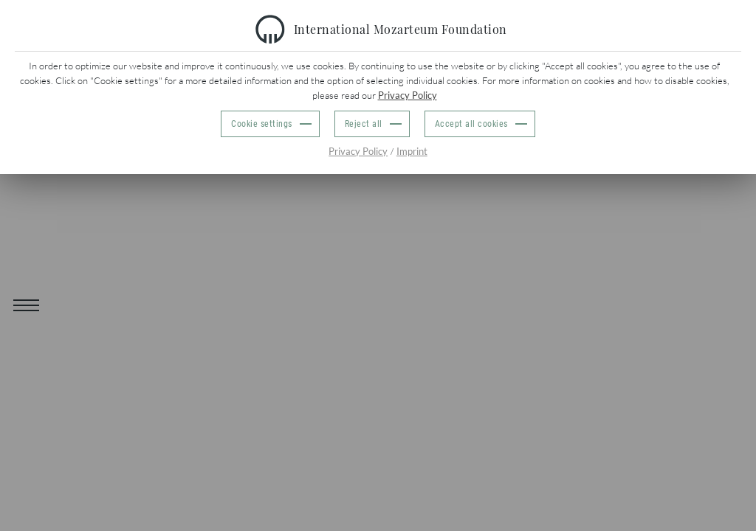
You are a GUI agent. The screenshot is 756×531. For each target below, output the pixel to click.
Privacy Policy (407, 95)
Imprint (411, 151)
